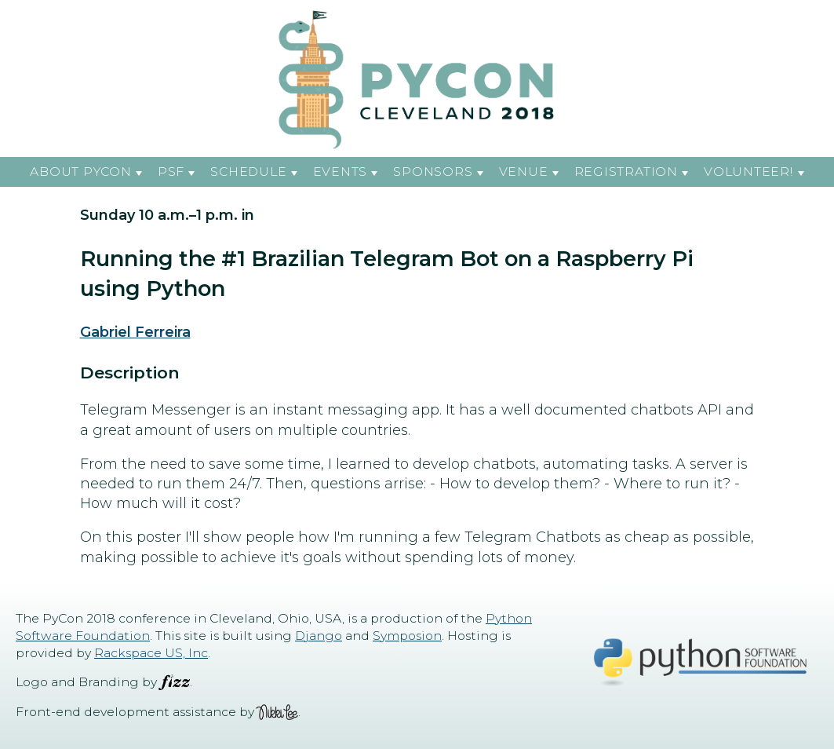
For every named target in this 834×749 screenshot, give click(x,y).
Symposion (407, 635)
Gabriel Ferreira (135, 332)
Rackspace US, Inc (151, 652)
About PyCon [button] (81, 171)
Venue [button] (523, 171)
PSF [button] (171, 171)
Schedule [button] (248, 171)
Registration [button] (626, 171)
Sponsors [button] (432, 171)
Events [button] (340, 171)
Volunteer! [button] (749, 171)
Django (318, 635)
